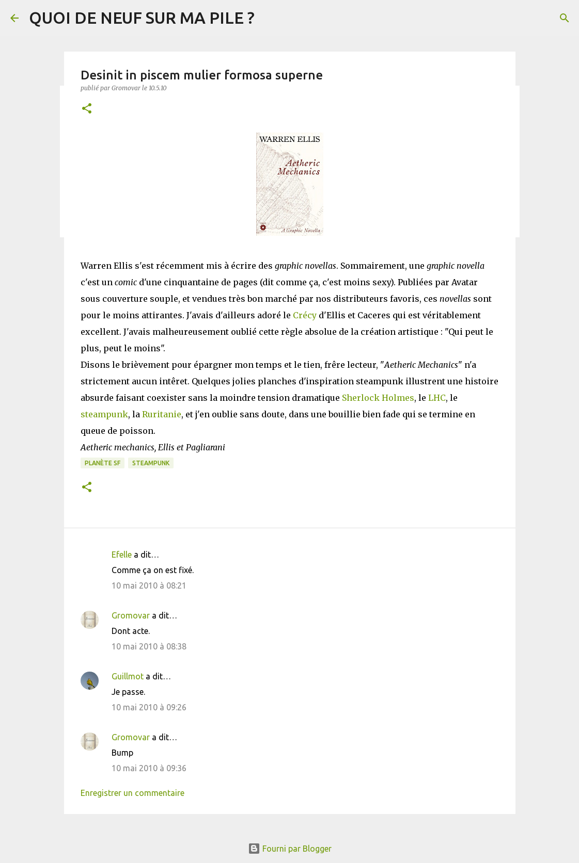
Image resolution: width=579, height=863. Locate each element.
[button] (87, 109)
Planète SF (102, 463)
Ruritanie (161, 414)
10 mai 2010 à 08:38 (149, 646)
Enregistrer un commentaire (132, 792)
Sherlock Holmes (378, 398)
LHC (437, 398)
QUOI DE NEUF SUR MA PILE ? (142, 17)
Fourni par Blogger (290, 848)
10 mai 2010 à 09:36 (149, 768)
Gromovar (131, 615)
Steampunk (150, 463)
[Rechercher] (564, 18)
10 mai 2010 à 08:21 (149, 585)
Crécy (305, 315)
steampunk (104, 414)
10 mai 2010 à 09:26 (149, 707)
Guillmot (128, 676)
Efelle (122, 554)
